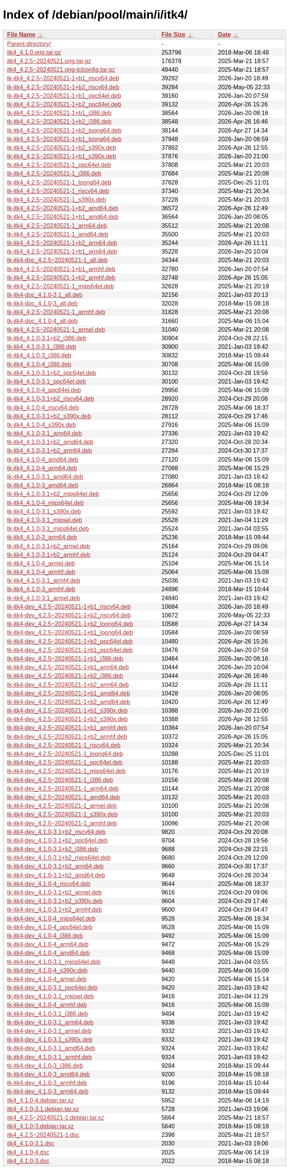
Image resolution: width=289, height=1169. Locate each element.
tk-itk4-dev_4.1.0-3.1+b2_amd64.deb (56, 875)
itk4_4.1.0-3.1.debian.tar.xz (43, 1109)
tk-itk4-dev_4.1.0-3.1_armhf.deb (49, 1057)
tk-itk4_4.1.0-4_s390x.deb (41, 425)
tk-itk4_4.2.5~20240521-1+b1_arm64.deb (62, 251)
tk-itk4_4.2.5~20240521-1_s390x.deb (56, 199)
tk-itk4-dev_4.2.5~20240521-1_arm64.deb (62, 788)
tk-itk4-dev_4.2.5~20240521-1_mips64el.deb (66, 771)
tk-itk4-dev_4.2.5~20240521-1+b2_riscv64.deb (69, 615)
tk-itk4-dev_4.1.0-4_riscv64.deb (48, 884)
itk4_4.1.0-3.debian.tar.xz (40, 1126)
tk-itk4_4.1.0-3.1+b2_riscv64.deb (50, 399)
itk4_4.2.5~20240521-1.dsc (43, 1135)
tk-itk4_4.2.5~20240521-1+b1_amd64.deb (62, 217)
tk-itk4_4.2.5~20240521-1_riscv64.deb (58, 191)
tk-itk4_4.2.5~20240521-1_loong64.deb (59, 182)
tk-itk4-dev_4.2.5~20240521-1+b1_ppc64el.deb (70, 650)
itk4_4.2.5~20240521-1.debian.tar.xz (55, 1117)
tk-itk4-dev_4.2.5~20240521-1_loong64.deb (65, 754)
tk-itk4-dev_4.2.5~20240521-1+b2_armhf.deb (67, 737)
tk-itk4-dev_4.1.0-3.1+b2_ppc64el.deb (57, 840)
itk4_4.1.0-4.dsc (28, 1152)
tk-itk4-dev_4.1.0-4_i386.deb (45, 936)
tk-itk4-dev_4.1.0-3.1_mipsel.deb (50, 996)
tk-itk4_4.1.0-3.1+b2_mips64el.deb (53, 494)
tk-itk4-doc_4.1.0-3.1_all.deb (45, 295)
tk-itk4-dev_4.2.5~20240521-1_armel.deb (61, 806)
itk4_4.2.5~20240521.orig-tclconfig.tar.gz (61, 69)
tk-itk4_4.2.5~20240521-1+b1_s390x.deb (61, 156)
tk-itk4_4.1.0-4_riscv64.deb (43, 407)
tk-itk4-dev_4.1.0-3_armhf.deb (47, 1083)
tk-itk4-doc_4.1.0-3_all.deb (42, 303)
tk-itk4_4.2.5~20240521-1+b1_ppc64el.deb (64, 96)
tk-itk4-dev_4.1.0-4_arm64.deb (47, 944)
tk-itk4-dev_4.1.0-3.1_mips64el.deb (53, 962)
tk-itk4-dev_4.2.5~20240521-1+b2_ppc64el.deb (70, 641)
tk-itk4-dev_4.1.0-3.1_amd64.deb (51, 1048)
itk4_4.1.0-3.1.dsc (30, 1143)
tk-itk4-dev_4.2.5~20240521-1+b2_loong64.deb (70, 624)
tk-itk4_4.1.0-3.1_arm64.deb (44, 433)
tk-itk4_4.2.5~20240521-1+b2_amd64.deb (62, 208)
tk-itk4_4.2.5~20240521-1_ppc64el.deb (59, 165)
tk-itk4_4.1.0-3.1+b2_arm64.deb (49, 450)
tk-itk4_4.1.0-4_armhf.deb (41, 572)
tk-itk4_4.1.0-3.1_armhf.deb (43, 580)
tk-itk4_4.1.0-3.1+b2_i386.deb (46, 338)
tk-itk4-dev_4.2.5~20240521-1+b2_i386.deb (65, 676)
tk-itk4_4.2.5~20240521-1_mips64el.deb (60, 286)
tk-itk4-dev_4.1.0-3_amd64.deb (48, 1074)
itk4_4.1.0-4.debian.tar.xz (40, 1100)
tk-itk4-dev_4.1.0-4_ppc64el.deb (50, 927)
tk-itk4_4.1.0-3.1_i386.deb (41, 347)
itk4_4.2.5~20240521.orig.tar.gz (49, 61)
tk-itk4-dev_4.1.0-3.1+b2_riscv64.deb (56, 832)
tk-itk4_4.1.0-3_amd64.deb (42, 485)
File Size (173, 34)
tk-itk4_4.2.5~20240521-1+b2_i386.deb (59, 121)
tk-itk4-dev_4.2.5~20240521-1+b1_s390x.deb (67, 710)
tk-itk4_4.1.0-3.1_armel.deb (43, 598)
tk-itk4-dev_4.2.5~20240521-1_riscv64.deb (64, 745)
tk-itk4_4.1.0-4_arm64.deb (42, 468)
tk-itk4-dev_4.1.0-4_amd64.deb (48, 953)
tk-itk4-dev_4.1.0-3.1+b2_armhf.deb (54, 909)
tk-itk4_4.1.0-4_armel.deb (41, 563)
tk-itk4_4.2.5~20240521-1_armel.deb (56, 329)
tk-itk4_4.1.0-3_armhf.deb (41, 589)
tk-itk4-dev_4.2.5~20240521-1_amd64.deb (63, 797)
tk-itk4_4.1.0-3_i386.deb (39, 355)
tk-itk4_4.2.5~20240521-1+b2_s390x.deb (61, 148)
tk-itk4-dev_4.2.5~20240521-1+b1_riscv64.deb (69, 607)
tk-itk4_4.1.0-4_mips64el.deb (45, 503)
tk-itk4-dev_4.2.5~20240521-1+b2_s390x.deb (67, 719)
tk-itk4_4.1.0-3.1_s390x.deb (44, 511)
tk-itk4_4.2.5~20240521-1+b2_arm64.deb (62, 243)
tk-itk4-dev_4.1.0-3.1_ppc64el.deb (52, 987)
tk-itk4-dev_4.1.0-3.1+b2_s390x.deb (55, 901)
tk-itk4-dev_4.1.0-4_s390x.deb (47, 970)
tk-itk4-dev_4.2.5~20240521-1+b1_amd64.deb (68, 693)
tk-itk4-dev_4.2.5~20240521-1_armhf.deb (62, 823)
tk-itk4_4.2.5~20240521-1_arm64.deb (57, 226)
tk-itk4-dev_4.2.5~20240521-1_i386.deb (60, 780)
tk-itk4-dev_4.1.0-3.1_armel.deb (49, 1031)
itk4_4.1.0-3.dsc (28, 1161)
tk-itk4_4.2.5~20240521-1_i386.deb (54, 173)
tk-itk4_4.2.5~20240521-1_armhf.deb (56, 312)
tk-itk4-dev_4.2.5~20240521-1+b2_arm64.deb (68, 685)
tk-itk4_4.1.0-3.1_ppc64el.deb (46, 381)
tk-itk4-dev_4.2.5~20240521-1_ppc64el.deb (64, 762)
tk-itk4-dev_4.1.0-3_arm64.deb (47, 1091)
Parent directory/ (29, 44)
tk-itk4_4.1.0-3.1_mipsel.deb (44, 520)
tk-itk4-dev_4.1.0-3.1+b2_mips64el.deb (59, 858)
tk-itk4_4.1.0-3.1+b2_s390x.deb (49, 416)
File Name (21, 34)
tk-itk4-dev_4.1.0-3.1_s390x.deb (50, 1039)
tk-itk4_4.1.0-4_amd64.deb (42, 459)
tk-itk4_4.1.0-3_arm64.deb (42, 537)
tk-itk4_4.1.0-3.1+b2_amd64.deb (50, 442)
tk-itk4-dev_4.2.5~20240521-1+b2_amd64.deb (68, 702)
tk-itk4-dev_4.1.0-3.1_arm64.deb (50, 1022)
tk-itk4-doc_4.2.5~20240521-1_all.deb (57, 260)
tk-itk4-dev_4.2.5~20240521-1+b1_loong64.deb (70, 632)
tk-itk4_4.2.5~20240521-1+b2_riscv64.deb (63, 87)
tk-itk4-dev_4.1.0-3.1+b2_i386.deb (52, 849)
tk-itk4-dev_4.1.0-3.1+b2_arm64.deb (55, 866)
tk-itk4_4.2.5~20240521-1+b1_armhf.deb (61, 269)
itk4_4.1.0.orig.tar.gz (34, 52)
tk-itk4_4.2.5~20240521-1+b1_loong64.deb (64, 139)
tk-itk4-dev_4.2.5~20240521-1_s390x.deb (62, 814)
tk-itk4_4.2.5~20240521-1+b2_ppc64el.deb (64, 104)
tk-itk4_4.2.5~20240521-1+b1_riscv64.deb (63, 78)
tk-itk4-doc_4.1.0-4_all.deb (42, 321)
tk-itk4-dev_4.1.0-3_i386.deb (45, 1066)
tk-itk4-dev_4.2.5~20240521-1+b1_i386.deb (65, 658)
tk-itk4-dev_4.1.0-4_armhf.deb (47, 1005)
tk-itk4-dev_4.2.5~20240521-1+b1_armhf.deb (67, 728)
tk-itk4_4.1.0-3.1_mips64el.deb (48, 528)
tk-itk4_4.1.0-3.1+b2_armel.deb (48, 546)
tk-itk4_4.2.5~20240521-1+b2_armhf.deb (61, 278)
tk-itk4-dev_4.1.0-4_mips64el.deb (51, 918)
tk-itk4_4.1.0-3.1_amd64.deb (45, 477)
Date (224, 34)
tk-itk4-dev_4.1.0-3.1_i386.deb (47, 1014)
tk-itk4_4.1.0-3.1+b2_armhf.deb (48, 555)
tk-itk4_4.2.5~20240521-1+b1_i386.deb (59, 113)
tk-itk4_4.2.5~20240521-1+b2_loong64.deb (64, 130)
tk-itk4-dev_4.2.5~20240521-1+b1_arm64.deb (68, 667)
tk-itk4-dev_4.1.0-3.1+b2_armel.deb (54, 892)
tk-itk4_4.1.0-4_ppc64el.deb (44, 390)
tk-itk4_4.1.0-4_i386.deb (39, 364)
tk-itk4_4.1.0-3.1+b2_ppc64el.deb (51, 373)
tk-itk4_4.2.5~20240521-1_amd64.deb (57, 234)
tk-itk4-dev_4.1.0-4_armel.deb (47, 979)
